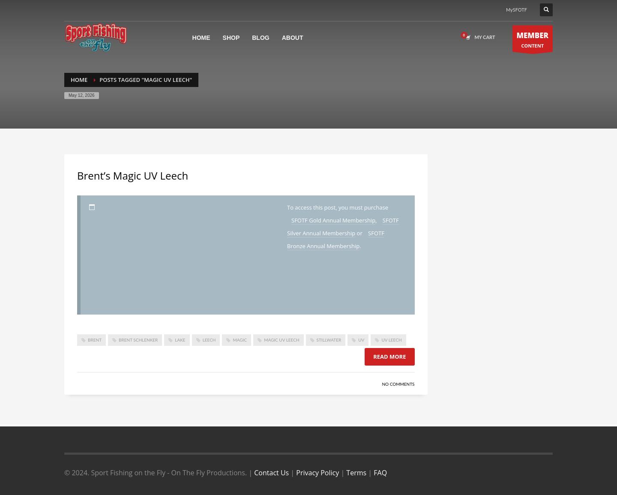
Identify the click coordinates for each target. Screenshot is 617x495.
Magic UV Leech (281, 339)
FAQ (380, 472)
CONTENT (532, 41)
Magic (240, 339)
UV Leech (391, 339)
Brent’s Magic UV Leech (132, 175)
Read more (389, 356)
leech (209, 339)
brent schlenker (138, 339)
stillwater (329, 339)
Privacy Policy (317, 472)
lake (180, 339)
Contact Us (271, 472)
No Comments (398, 384)
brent (95, 339)
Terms (356, 472)
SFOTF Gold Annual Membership (333, 220)
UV (361, 339)
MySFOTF (516, 9)
